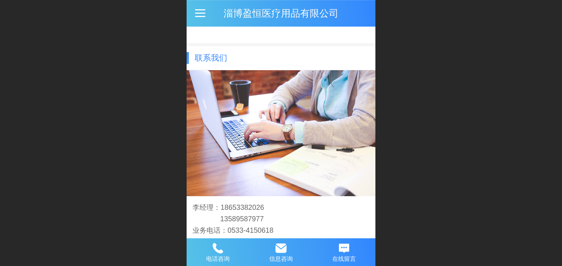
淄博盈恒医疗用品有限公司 (281, 13)
